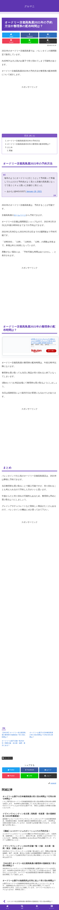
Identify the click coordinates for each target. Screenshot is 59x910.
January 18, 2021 (34, 191)
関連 (11, 150)
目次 (26, 135)
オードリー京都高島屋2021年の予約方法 (23, 141)
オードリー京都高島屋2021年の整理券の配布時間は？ (29, 144)
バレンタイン (7, 758)
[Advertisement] (21, 110)
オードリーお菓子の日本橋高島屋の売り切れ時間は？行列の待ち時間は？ (41, 735)
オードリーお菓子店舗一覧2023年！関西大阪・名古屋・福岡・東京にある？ (13, 743)
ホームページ (20, 215)
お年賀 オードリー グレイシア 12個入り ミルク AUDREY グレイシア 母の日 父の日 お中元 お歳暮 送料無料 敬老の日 (43, 341)
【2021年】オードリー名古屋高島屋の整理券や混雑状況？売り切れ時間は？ (14, 735)
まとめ (10, 147)
